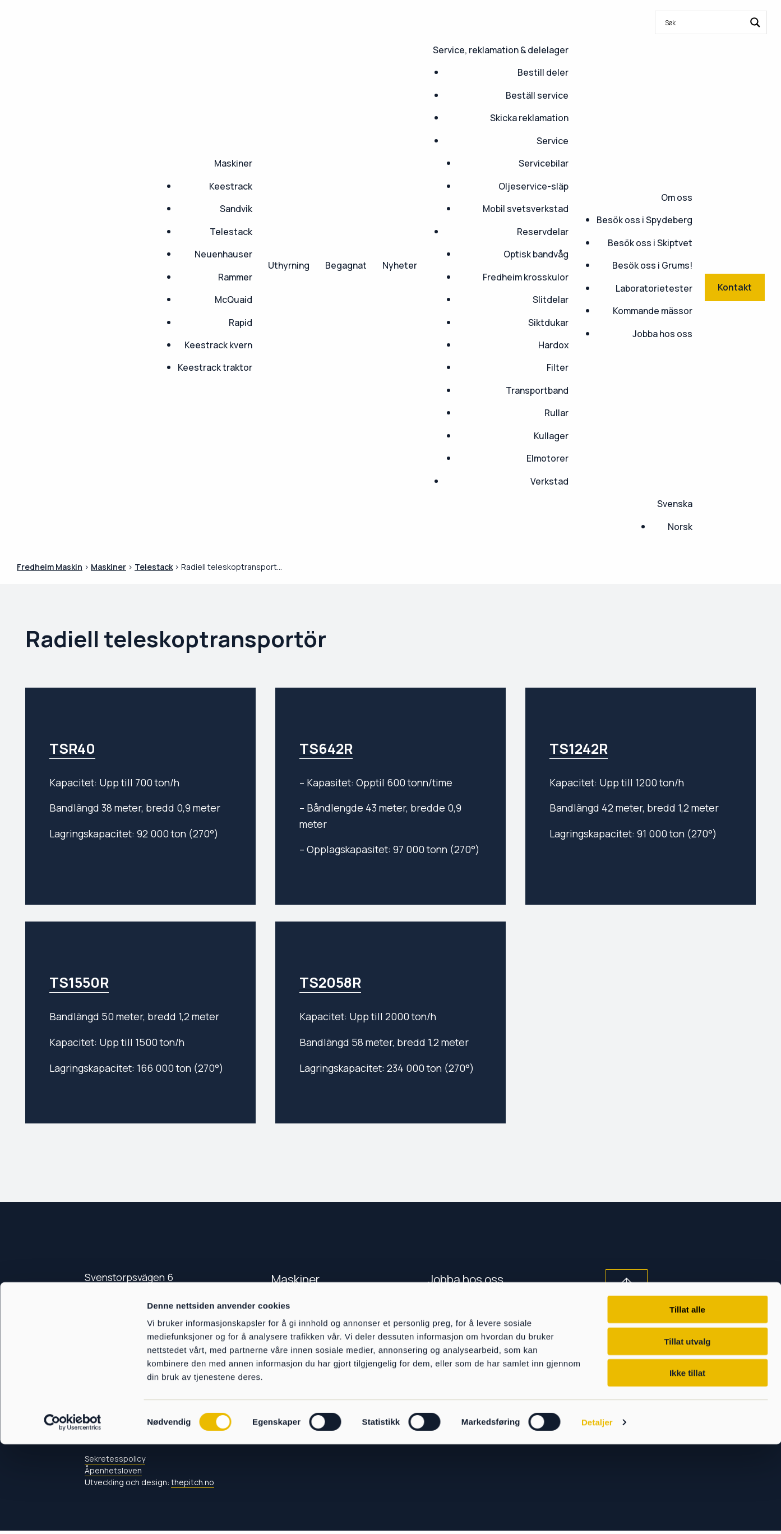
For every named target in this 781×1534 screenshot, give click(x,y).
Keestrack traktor (215, 367)
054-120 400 (124, 1334)
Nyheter (399, 265)
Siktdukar (548, 322)
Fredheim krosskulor (526, 277)
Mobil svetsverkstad (526, 208)
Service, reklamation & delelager (501, 50)
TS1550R (79, 982)
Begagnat (346, 265)
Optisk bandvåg (536, 254)
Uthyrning (288, 265)
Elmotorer (547, 458)
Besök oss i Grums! (652, 265)
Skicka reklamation (529, 118)
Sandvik (236, 208)
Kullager (551, 436)
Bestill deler (543, 72)
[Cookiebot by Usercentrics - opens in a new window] (73, 1512)
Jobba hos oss (662, 334)
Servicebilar (544, 163)
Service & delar (311, 1356)
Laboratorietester (654, 288)
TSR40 (72, 748)
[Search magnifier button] (755, 22)
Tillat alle (687, 1399)
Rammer (235, 277)
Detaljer (597, 1512)
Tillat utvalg (687, 1431)
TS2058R (330, 982)
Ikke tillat (687, 1462)
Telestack (231, 231)
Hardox (553, 345)
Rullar (556, 413)
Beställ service (537, 95)
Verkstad (549, 481)
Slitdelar (551, 299)
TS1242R (578, 748)
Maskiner (233, 163)
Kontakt (292, 1331)
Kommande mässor (652, 311)
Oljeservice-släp (533, 186)
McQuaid (233, 299)
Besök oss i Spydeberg (644, 220)
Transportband (537, 390)
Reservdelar (543, 231)
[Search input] (703, 22)
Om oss (676, 197)
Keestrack (230, 186)
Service (553, 141)
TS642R (326, 748)
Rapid (240, 322)
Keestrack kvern (218, 345)
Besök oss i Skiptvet (650, 243)
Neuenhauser (223, 254)
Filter (558, 367)
